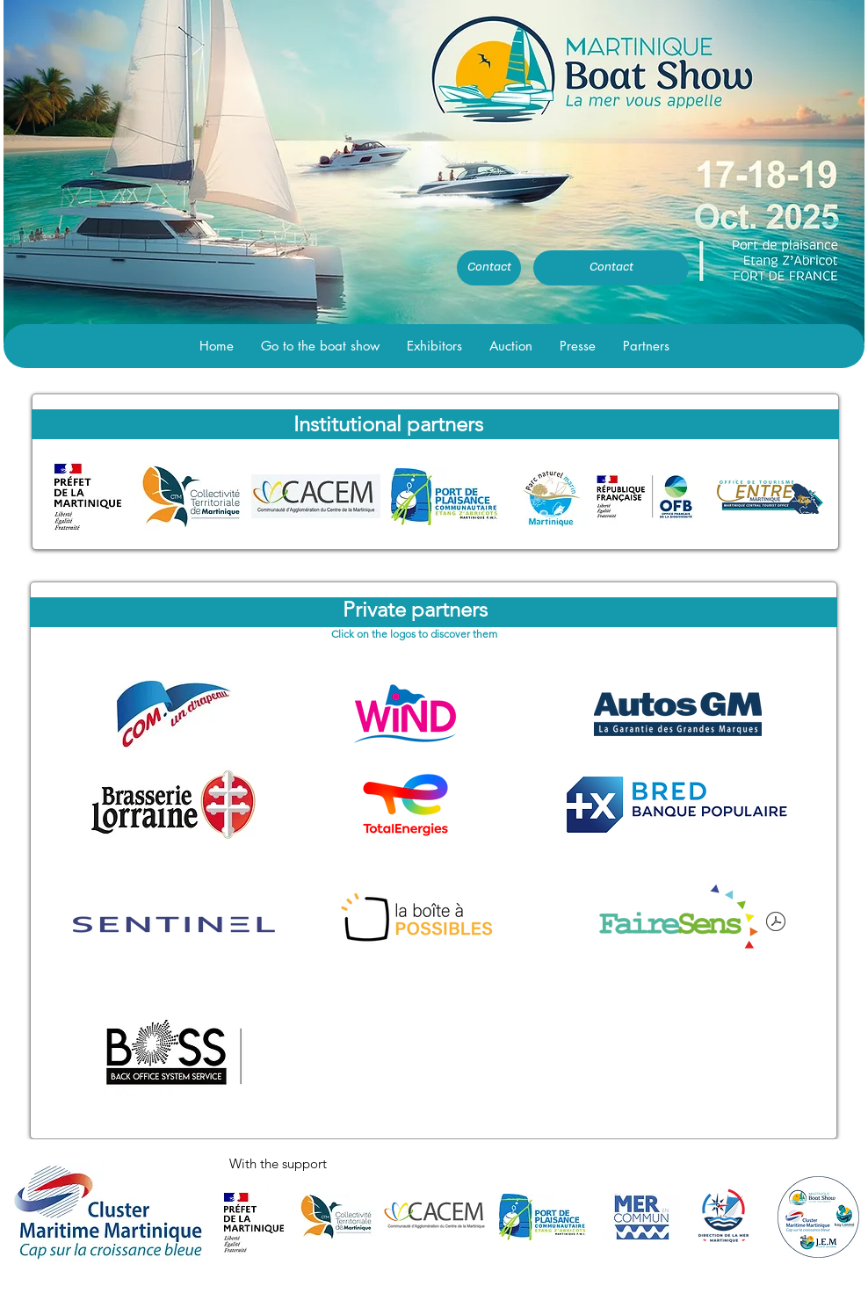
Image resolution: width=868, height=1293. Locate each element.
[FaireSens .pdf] (776, 924)
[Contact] (489, 267)
